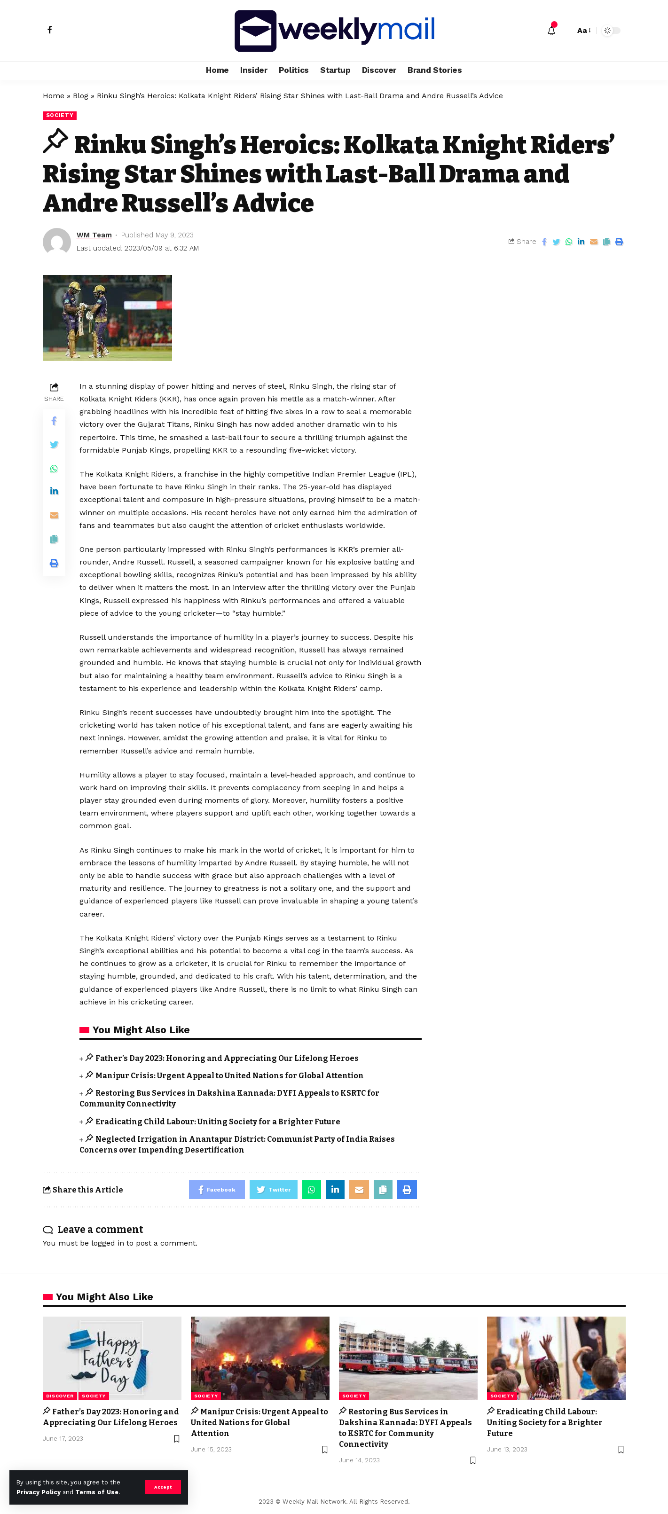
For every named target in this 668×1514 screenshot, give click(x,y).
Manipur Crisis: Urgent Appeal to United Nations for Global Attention (229, 1075)
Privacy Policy (38, 1492)
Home (53, 95)
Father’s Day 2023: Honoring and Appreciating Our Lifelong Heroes (227, 1058)
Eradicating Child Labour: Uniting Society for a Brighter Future (217, 1121)
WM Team (94, 235)
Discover (60, 1395)
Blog (80, 95)
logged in (107, 1243)
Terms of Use (96, 1492)
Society (60, 115)
